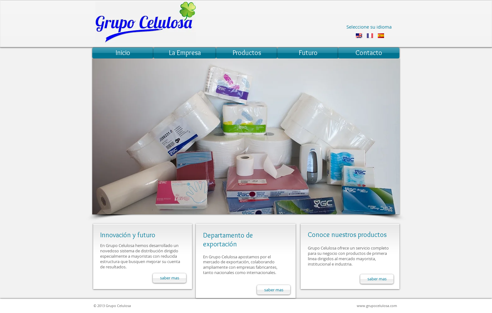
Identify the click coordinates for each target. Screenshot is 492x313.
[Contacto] (368, 52)
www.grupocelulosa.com (377, 305)
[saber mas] (169, 278)
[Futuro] (308, 52)
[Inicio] (122, 52)
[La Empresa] (184, 52)
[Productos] (246, 52)
